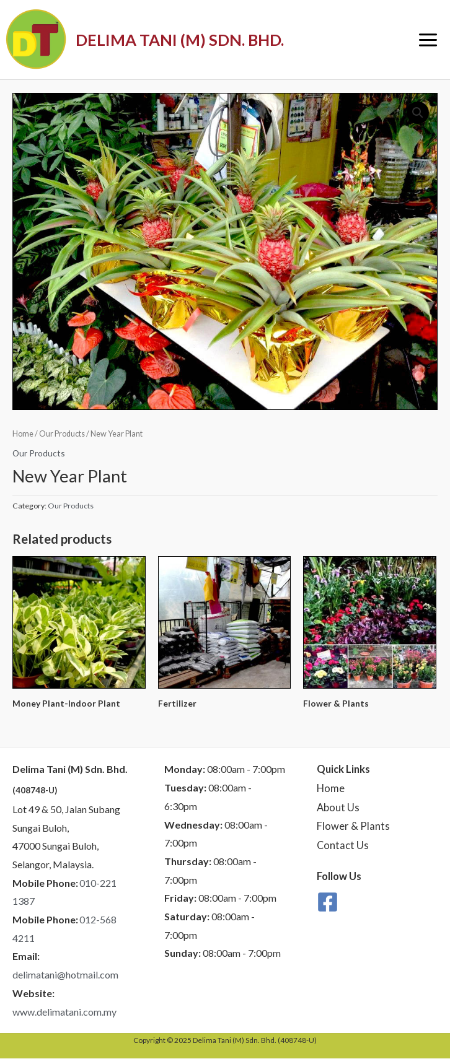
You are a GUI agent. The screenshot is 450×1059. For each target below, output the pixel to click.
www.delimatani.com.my (64, 1012)
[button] (418, 113)
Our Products (62, 433)
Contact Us (343, 845)
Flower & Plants (353, 826)
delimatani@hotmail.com (65, 974)
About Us (338, 807)
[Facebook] (327, 902)
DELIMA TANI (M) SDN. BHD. (180, 39)
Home (22, 433)
